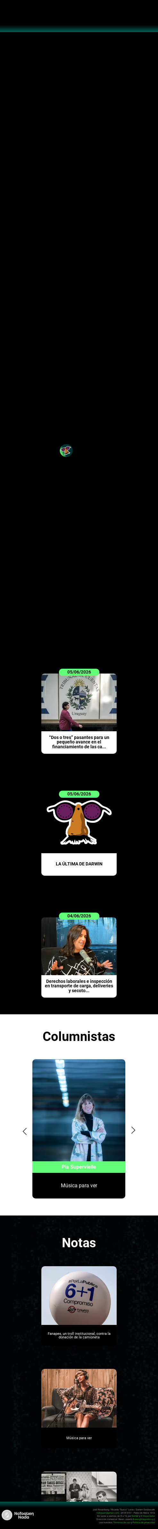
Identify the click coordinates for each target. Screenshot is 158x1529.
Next (133, 1129)
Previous (23, 1129)
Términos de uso (121, 1522)
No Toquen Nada (79, 19)
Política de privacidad (144, 1522)
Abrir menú (8, 8)
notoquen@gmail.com (107, 1512)
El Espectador (148, 1516)
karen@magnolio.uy (143, 1519)
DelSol (135, 1516)
